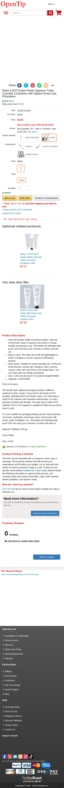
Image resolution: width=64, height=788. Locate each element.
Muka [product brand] (11, 101)
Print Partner (11, 676)
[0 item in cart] (59, 14)
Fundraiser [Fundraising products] (10, 680)
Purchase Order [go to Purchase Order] (12, 707)
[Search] (50, 12)
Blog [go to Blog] (7, 694)
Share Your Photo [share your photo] (13, 649)
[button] (28, 137)
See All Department (5, 13)
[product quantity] (23, 188)
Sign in (51, 4)
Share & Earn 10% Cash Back (17, 209)
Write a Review (47, 557)
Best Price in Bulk (11, 213)
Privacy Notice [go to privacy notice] (11, 640)
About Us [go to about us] (9, 645)
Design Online (11, 725)
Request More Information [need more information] (45, 513)
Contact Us (28, 470)
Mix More (33, 132)
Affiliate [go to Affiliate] (8, 671)
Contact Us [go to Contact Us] (10, 729)
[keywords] (29, 12)
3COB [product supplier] (21, 104)
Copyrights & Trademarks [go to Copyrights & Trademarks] (17, 636)
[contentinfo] (13, 4)
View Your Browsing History (12, 574)
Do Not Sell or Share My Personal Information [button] (23, 761)
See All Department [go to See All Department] (14, 654)
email (44, 470)
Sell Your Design (12, 685)
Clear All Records (32, 574)
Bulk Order (25, 198)
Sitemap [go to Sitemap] (8, 658)
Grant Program (12, 689)
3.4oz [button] (21, 180)
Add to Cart (9, 198)
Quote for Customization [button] (46, 198)
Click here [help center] (7, 489)
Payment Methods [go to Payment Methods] (13, 720)
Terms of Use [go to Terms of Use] (11, 711)
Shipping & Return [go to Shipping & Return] (13, 716)
